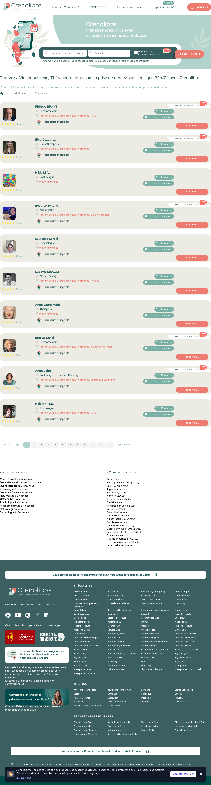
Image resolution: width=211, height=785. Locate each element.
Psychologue (80, 657)
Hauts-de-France (82, 698)
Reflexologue (80, 661)
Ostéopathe (79, 634)
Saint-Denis (117, 486)
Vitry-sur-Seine (119, 499)
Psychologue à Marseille (85, 730)
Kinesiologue (181, 622)
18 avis (19, 256)
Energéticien (181, 610)
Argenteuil (117, 489)
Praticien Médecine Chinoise (87, 646)
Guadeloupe (147, 694)
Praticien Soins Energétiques (154, 649)
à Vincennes (16, 479)
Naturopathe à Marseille (186, 726)
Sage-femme (181, 661)
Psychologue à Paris (83, 722)
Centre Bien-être (183, 595)
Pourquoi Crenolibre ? (65, 7)
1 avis (18, 421)
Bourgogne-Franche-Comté (120, 690)
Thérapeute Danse (82, 669)
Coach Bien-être (115, 599)
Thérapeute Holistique (151, 669)
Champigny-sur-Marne (124, 529)
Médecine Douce (82, 630)
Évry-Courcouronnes (122, 542)
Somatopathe (80, 665)
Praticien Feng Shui (150, 638)
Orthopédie (180, 630)
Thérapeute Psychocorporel (188, 669)
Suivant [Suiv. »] (124, 445)
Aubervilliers (118, 515)
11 (101, 445)
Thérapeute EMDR (116, 669)
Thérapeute (180, 665)
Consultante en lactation (152, 603)
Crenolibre (11, 604)
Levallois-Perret (119, 545)
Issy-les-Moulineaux (122, 538)
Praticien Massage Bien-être (154, 642)
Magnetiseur (113, 626)
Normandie (79, 702)
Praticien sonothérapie (152, 653)
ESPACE (98, 7)
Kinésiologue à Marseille (85, 734)
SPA (143, 661)
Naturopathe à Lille (116, 730)
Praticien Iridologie (83, 642)
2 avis (18, 388)
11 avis (19, 322)
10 (92, 445)
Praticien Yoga (81, 653)
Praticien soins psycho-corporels (122, 653)
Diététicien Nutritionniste (119, 610)
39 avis (19, 190)
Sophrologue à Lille (83, 726)
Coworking (180, 603)
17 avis (19, 289)
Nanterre (116, 496)
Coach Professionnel (150, 599)
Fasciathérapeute (183, 614)
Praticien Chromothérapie (86, 638)
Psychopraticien (148, 657)
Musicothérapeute (183, 626)
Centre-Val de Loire (184, 690)
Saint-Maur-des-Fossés (124, 532)
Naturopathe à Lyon (150, 722)
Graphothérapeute (150, 618)
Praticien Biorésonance (185, 634)
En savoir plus (23, 778)
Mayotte (179, 698)
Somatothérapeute (116, 665)
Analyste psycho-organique (154, 591)
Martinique (146, 698)
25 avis (19, 223)
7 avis (18, 355)
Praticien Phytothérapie (118, 646)
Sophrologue (147, 665)
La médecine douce (129, 7)
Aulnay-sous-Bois (121, 519)
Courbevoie (117, 522)
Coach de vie (181, 599)
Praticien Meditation (184, 642)
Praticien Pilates (148, 646)
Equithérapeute (81, 614)
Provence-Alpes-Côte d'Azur (87, 706)
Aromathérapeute (183, 591)
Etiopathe (146, 614)
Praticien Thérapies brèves (187, 649)
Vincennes (41, 93)
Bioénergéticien (148, 595)
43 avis (19, 157)
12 (109, 445)
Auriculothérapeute (116, 595)
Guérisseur (180, 618)
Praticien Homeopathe (185, 638)
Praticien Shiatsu (115, 649)
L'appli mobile (163, 7)
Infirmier (145, 622)
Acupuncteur (113, 591)
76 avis (19, 124)
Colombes (117, 512)
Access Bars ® (80, 591)
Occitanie (145, 702)
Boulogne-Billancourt (123, 482)
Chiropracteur (80, 599)
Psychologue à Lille (116, 726)
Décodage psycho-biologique (155, 610)
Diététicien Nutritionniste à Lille (122, 734)
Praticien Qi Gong (183, 646)
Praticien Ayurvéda (116, 634)
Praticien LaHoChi (115, 642)
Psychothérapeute (183, 657)
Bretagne (145, 690)
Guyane (178, 694)
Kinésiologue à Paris (150, 726)
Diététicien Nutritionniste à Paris (190, 722)
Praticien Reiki (81, 649)
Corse (76, 694)
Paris (114, 479)
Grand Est (112, 694)
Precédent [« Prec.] (11, 445)
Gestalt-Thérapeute (116, 618)
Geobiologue (80, 618)
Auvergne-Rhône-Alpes (85, 690)
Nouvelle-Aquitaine (116, 702)
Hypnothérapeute (82, 622)
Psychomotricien (115, 657)
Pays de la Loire (182, 702)
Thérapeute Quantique (84, 673)
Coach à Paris (147, 730)
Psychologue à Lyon (184, 730)
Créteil (114, 502)
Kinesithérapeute (82, 626)
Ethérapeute (113, 614)
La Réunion (112, 698)
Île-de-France (19, 93)
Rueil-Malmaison (120, 525)
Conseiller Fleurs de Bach (119, 603)
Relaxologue (113, 661)
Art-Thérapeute (81, 595)
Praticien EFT (113, 638)
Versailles (116, 509)
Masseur (145, 626)
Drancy (115, 535)
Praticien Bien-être (150, 634)
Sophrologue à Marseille (118, 722)
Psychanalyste (181, 653)
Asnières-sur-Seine (121, 505)
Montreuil (116, 492)
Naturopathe (113, 630)
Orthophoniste (148, 630)
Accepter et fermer (183, 774)
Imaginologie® (114, 622)
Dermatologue (81, 610)
